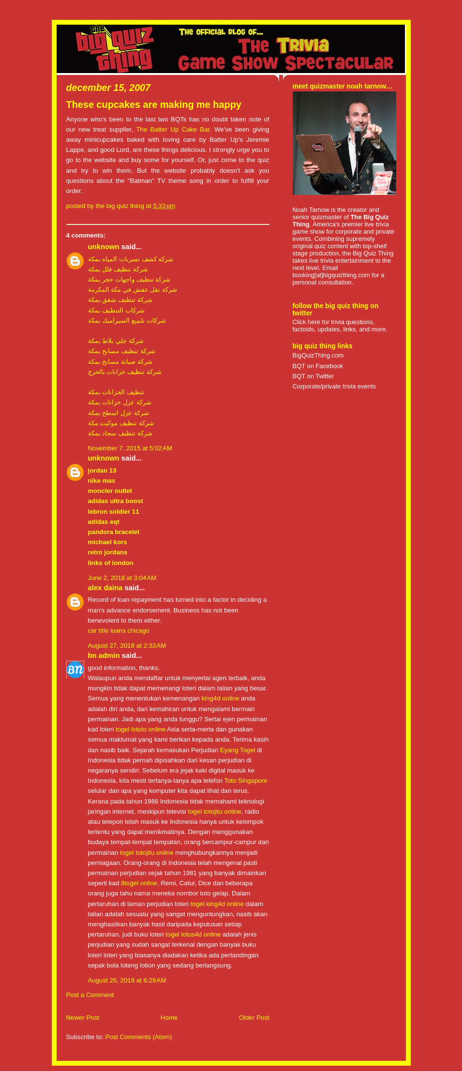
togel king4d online (217, 903)
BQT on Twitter (313, 376)
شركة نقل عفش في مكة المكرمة (132, 289)
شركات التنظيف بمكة (116, 310)
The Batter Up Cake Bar (172, 129)
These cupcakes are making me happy (153, 104)
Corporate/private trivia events (334, 386)
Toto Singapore (245, 780)
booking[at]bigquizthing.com (331, 275)
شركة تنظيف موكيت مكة (121, 423)
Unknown (103, 247)
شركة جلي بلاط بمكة (116, 340)
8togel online (139, 883)
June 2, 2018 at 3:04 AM (122, 577)
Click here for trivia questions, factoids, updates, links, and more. (340, 325)
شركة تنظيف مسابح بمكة (121, 351)
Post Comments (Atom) (138, 1037)
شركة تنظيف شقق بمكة (120, 299)
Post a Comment (90, 994)
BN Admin (104, 655)
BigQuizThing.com (318, 355)
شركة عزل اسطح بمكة (118, 412)
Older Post (254, 1017)
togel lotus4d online (193, 934)
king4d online (220, 698)
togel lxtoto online (140, 729)
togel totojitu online (214, 811)
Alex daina (105, 588)
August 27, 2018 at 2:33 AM (127, 645)
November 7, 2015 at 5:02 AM (130, 448)
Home (169, 1017)
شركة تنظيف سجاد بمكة (120, 433)
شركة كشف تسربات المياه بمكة (131, 259)
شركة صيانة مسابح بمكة (120, 361)
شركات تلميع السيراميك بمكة (127, 320)
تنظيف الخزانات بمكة (116, 392)
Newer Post (82, 1017)
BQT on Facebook (318, 366)
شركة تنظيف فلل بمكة (118, 269)
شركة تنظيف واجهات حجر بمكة (129, 279)
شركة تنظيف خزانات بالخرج (125, 371)
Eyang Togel (237, 750)
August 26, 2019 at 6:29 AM (127, 980)
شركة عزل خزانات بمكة (119, 402)
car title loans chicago (118, 630)
